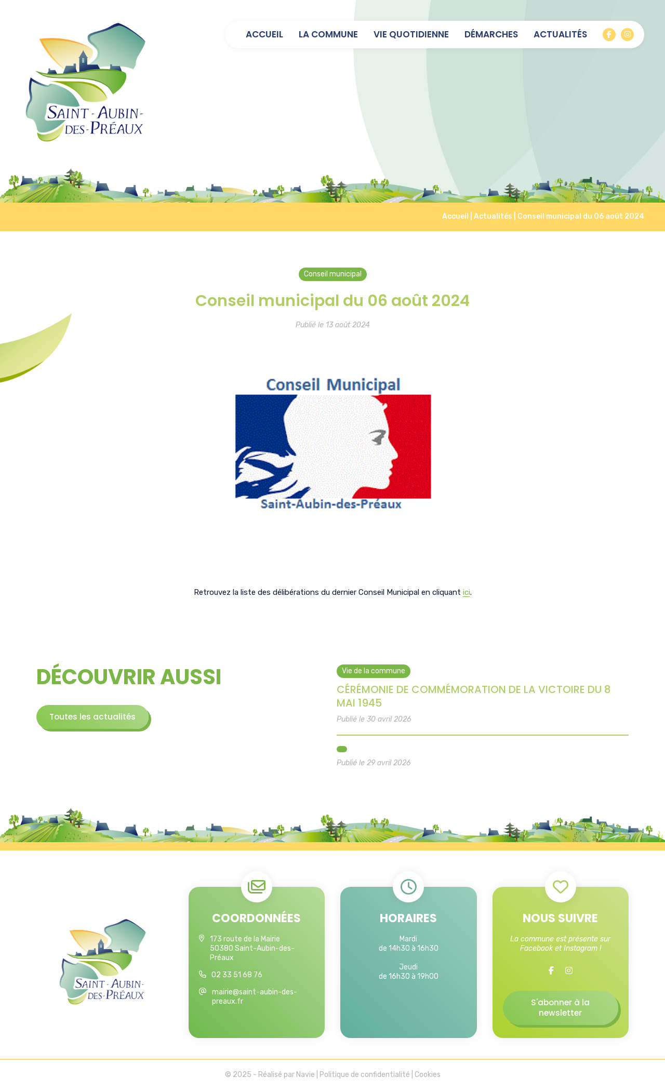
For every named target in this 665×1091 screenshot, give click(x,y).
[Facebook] (609, 34)
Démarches (491, 34)
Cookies (428, 1075)
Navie (305, 1075)
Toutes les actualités (93, 717)
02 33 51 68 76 (236, 975)
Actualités (560, 34)
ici (466, 592)
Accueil (264, 34)
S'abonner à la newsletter (560, 1008)
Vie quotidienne (411, 34)
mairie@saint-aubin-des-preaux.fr (254, 997)
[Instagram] (627, 34)
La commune (328, 34)
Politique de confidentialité (365, 1075)
